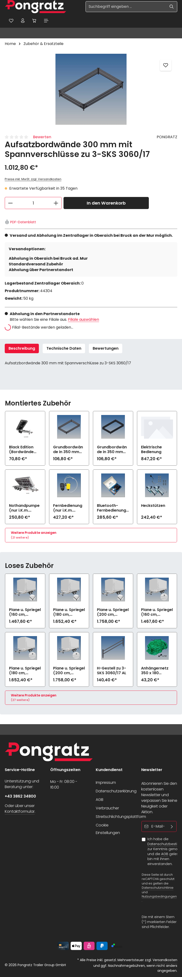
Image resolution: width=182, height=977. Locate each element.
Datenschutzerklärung (116, 791)
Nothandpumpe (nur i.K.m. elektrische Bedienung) (24, 508)
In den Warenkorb (106, 203)
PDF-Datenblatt (20, 222)
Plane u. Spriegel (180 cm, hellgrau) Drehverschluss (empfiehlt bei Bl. (25, 670)
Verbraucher (107, 808)
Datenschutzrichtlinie (157, 888)
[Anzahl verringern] (10, 203)
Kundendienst (109, 769)
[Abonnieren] (172, 826)
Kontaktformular (20, 811)
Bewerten (42, 137)
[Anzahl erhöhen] (56, 203)
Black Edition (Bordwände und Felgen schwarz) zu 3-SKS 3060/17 (23, 450)
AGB (99, 799)
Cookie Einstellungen (108, 828)
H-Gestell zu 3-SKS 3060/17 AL (111, 670)
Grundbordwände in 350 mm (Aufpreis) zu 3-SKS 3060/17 (68, 450)
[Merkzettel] (11, 20)
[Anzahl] (33, 203)
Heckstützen (153, 506)
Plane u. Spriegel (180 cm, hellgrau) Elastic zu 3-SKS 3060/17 (69, 612)
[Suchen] (171, 6)
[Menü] (46, 20)
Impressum (106, 782)
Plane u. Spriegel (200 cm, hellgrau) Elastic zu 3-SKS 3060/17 (113, 612)
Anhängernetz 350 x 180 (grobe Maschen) (154, 670)
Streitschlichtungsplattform (121, 816)
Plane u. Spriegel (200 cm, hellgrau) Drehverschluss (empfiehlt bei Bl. (69, 670)
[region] (91, 89)
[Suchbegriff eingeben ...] (126, 6)
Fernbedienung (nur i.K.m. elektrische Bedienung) (67, 508)
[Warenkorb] (34, 20)
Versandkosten (165, 960)
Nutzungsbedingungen (159, 896)
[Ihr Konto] (23, 20)
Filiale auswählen (83, 319)
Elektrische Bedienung (151, 450)
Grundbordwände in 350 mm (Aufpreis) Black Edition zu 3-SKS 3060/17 (113, 450)
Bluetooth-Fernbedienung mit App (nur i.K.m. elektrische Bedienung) (111, 508)
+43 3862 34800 (20, 796)
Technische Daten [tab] (63, 348)
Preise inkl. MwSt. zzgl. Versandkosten (33, 179)
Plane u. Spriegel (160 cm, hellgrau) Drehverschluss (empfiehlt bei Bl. (157, 612)
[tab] (22, 348)
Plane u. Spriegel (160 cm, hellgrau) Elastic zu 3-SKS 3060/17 (25, 612)
